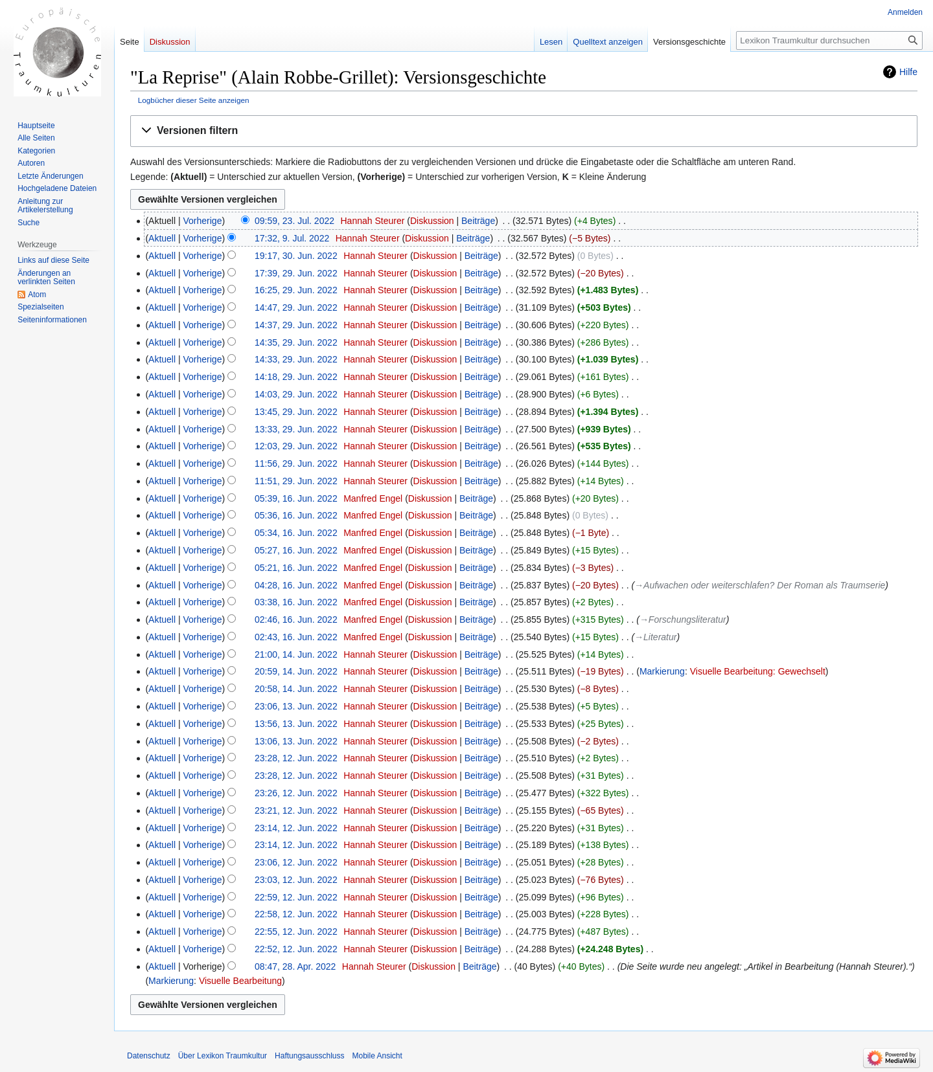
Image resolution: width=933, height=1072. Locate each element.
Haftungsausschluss (309, 1055)
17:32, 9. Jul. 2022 (292, 238)
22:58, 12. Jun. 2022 (296, 914)
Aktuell (162, 238)
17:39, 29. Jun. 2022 (296, 273)
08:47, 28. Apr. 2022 (295, 966)
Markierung (662, 671)
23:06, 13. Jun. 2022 (296, 706)
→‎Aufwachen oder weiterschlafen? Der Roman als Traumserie (759, 585)
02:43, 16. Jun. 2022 (296, 637)
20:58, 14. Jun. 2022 (296, 689)
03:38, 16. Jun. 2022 (296, 602)
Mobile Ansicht (377, 1055)
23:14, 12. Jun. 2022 (296, 828)
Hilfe (908, 72)
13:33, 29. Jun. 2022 (296, 429)
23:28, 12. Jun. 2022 (296, 758)
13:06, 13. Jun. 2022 (296, 741)
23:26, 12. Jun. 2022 (296, 793)
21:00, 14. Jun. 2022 (296, 654)
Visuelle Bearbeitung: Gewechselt (757, 671)
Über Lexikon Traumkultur (222, 1055)
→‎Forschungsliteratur (682, 619)
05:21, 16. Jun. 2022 (296, 568)
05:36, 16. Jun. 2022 (296, 515)
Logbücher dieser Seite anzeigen (193, 100)
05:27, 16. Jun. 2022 (296, 550)
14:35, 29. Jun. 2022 (296, 342)
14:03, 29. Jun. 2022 (296, 394)
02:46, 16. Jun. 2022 (296, 619)
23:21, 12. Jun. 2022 (296, 810)
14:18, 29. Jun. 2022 (296, 377)
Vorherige (202, 221)
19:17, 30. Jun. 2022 (296, 256)
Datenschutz (148, 1055)
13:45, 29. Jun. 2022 (296, 412)
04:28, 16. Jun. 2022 (296, 585)
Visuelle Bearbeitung (240, 981)
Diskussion (432, 221)
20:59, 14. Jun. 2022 (296, 671)
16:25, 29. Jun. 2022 (296, 290)
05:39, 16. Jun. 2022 (296, 498)
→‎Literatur (655, 637)
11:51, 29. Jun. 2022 (296, 481)
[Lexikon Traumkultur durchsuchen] (829, 40)
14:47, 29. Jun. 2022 (296, 307)
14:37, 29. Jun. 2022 (296, 325)
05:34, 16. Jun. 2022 (296, 533)
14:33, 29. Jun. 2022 (296, 359)
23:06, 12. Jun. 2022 (296, 862)
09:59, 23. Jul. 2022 (294, 221)
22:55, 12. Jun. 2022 (296, 931)
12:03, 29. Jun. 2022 (296, 446)
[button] (523, 131)
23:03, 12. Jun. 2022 (296, 880)
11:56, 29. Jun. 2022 (296, 463)
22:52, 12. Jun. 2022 (296, 949)
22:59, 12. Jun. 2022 (296, 897)
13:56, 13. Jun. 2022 (296, 724)
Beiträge (478, 221)
